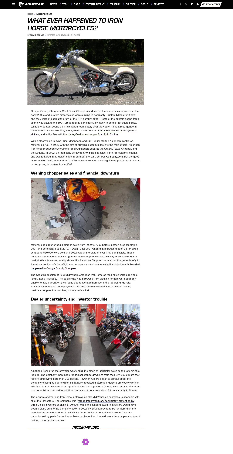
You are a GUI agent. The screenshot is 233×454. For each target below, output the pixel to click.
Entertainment (95, 4)
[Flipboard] (192, 4)
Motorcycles (44, 14)
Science (131, 4)
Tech (65, 4)
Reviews (159, 4)
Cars (77, 4)
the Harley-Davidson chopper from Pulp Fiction (90, 134)
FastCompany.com (112, 156)
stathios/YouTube (133, 237)
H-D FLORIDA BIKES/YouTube (131, 102)
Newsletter (211, 4)
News (53, 4)
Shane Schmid (37, 35)
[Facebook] (181, 4)
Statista (121, 252)
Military (115, 4)
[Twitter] (186, 4)
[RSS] (197, 4)
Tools (144, 4)
